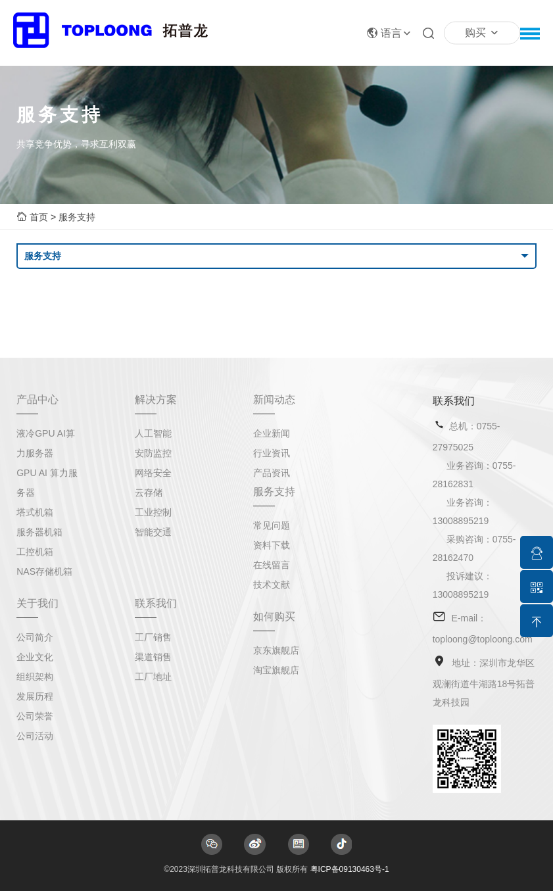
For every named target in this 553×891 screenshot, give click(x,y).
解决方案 (156, 399)
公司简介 (34, 637)
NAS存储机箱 (44, 571)
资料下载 (271, 545)
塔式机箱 (34, 512)
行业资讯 (271, 453)
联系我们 (156, 603)
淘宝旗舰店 (276, 670)
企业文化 (34, 657)
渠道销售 (153, 657)
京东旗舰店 (276, 650)
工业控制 (153, 512)
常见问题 (271, 525)
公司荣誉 (34, 716)
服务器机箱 (39, 532)
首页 (39, 217)
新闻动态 (274, 399)
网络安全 (153, 473)
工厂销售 (153, 637)
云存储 (148, 492)
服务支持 (77, 217)
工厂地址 (153, 676)
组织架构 (34, 676)
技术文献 (271, 584)
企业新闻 (271, 433)
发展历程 (34, 696)
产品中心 (37, 399)
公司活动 (34, 736)
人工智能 (153, 433)
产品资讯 (271, 473)
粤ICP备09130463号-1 (349, 869)
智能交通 (153, 532)
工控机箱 (34, 551)
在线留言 (271, 565)
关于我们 (37, 603)
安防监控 (153, 453)
